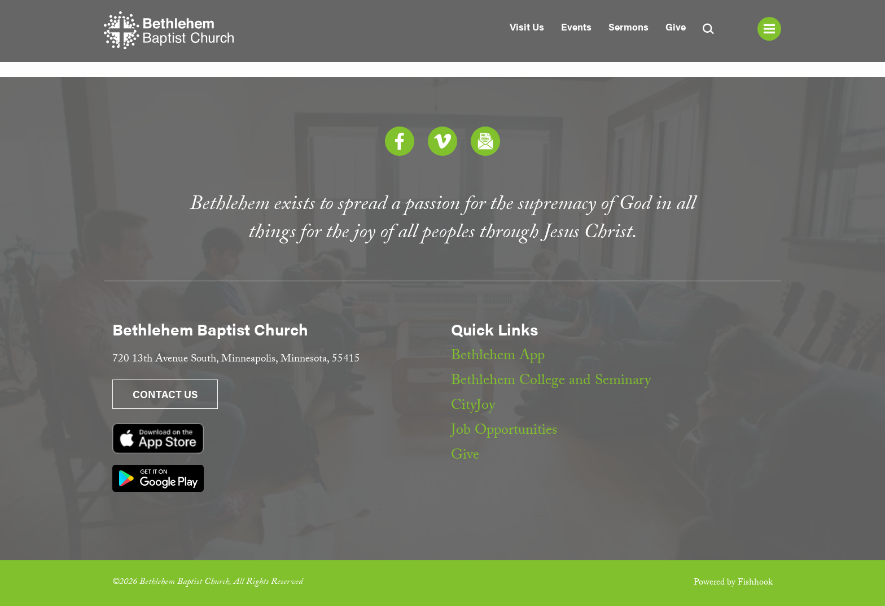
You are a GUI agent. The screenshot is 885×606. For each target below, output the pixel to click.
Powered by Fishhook (733, 583)
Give (675, 26)
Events (576, 26)
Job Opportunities (504, 431)
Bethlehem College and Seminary (551, 381)
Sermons (628, 26)
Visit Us (527, 26)
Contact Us (165, 394)
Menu (769, 29)
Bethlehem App (498, 357)
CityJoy (473, 406)
